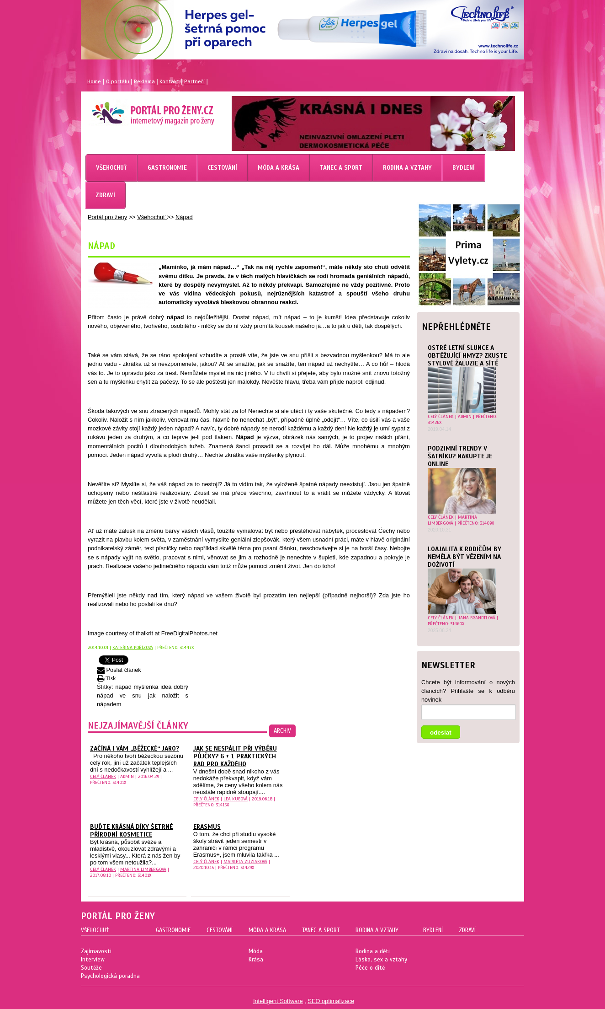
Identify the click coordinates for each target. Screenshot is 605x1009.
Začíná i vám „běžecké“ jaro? (134, 748)
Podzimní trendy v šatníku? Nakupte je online (460, 456)
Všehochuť (152, 217)
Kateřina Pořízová (132, 647)
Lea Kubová (235, 799)
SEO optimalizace (331, 1001)
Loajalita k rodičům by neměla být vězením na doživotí (464, 557)
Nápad (184, 217)
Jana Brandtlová (476, 618)
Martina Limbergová (452, 520)
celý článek (441, 416)
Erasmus (207, 827)
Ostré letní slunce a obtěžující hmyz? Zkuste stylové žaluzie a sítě (467, 355)
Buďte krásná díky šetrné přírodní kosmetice (131, 830)
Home (94, 81)
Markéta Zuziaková (245, 861)
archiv (282, 731)
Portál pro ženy (107, 217)
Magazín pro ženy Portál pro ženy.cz (137, 109)
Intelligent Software (278, 1001)
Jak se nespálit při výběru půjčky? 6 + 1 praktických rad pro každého (235, 756)
